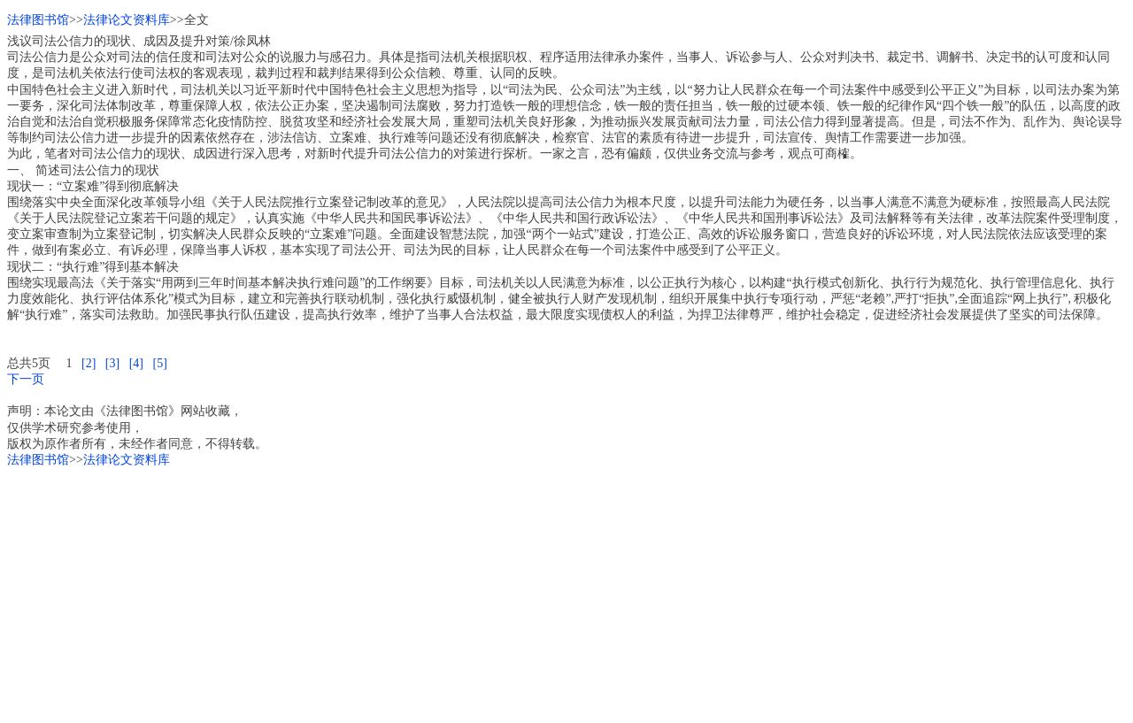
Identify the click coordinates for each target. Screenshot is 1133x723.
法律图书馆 (38, 20)
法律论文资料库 (126, 20)
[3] (112, 363)
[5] (159, 363)
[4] (136, 363)
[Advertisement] (538, 592)
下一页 (25, 379)
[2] (88, 363)
